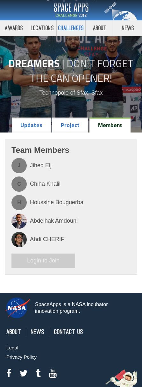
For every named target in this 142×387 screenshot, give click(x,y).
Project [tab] (70, 125)
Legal (12, 347)
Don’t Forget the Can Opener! (81, 70)
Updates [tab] (31, 125)
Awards (14, 28)
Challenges (71, 28)
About (100, 28)
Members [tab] (110, 125)
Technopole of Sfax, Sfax (71, 93)
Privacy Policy (21, 357)
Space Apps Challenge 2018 (71, 10)
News (128, 28)
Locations (42, 28)
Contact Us (68, 332)
